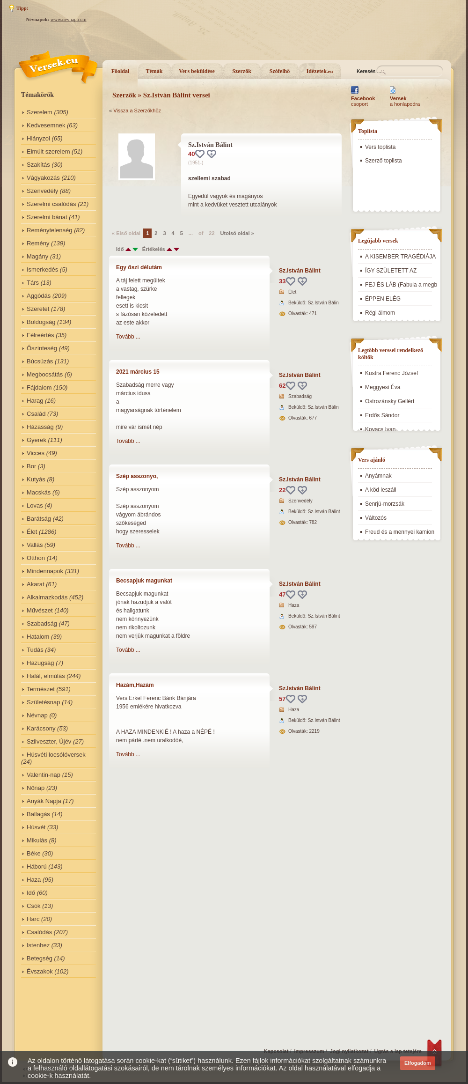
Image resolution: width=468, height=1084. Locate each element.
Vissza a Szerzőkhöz (137, 110)
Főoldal (120, 71)
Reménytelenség (50, 230)
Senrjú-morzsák (384, 504)
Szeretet (38, 308)
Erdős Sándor (382, 415)
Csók (34, 905)
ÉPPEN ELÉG (383, 298)
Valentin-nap (43, 774)
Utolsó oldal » (237, 233)
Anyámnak (378, 475)
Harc (33, 918)
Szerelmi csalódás (51, 203)
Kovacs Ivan (380, 429)
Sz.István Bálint (300, 270)
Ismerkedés (42, 269)
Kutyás (36, 479)
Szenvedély (42, 190)
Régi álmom (380, 313)
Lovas (35, 505)
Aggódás (39, 295)
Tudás (35, 649)
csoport (363, 101)
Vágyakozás (43, 177)
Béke (34, 853)
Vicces (35, 453)
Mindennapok (45, 571)
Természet (41, 689)
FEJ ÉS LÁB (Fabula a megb (401, 284)
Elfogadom (417, 1063)
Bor (31, 466)
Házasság (40, 426)
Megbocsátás (45, 374)
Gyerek (36, 439)
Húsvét (36, 827)
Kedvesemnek (46, 125)
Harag (35, 400)
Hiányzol (38, 138)
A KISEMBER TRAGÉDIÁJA (400, 256)
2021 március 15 (138, 372)
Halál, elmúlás (46, 675)
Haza (34, 879)
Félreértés (40, 335)
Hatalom (38, 636)
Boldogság (41, 321)
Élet (32, 531)
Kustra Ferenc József (391, 373)
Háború (37, 866)
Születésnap (43, 702)
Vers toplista (380, 147)
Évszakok (40, 971)
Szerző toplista (383, 160)
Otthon (36, 557)
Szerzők (241, 71)
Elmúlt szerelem (48, 151)
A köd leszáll (380, 490)
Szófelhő (280, 71)
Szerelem (39, 112)
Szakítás (38, 164)
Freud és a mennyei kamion (399, 532)
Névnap (37, 715)
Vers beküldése (197, 71)
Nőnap (35, 787)
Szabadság (42, 623)
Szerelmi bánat (47, 217)
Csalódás (39, 932)
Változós (376, 518)
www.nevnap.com (69, 19)
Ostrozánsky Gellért (389, 401)
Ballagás (38, 814)
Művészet (40, 610)
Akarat (35, 584)
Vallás (35, 544)
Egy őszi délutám (139, 267)
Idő (31, 892)
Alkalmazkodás (47, 597)
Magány (37, 256)
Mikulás (37, 840)
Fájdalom (39, 387)
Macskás (39, 492)
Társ (33, 282)
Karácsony (41, 728)
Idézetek (320, 71)
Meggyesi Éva (382, 387)
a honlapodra (405, 101)
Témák (154, 71)
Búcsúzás (40, 361)
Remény (38, 243)
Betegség (39, 958)
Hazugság (40, 662)
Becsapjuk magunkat (144, 580)
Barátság (39, 518)
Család (36, 413)
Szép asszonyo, (137, 476)
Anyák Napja (44, 800)
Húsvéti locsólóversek (56, 754)
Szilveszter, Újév (49, 741)
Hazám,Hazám (135, 685)
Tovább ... (128, 336)
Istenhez (38, 945)
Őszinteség (42, 348)
